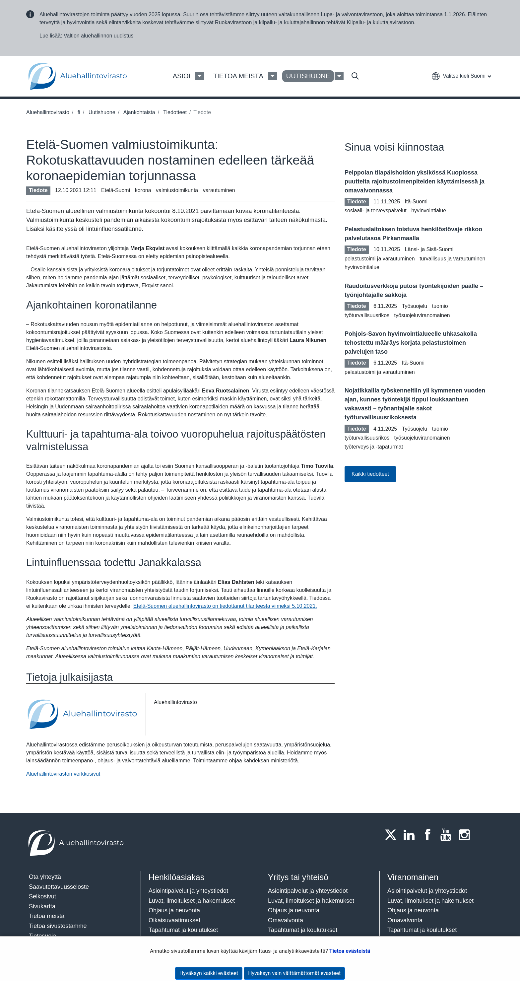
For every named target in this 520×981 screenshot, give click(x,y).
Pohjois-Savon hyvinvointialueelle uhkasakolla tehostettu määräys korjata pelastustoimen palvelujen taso (411, 342)
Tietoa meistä (46, 916)
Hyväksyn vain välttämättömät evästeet (294, 973)
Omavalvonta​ (404, 920)
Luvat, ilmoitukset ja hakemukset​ (192, 900)
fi (78, 112)
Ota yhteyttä (45, 877)
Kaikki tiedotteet (370, 474)
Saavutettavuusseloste (59, 886)
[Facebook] (429, 834)
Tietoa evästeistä (349, 951)
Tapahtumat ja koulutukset (183, 930)
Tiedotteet (174, 112)
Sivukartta (42, 906)
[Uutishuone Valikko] (339, 76)
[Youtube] (448, 834)
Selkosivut (42, 896)
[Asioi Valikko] (199, 76)
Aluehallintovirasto (47, 112)
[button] (461, 75)
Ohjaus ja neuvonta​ (174, 910)
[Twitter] (392, 834)
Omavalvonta (285, 920)
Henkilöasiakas (176, 877)
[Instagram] (466, 834)
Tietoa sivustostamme (58, 926)
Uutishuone (101, 112)
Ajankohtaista (138, 112)
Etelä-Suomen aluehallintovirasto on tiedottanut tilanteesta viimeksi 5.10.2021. (225, 606)
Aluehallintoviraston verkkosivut (63, 774)
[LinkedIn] (411, 834)
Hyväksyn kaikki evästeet (208, 973)
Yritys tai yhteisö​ (298, 877)
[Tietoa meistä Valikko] (272, 76)
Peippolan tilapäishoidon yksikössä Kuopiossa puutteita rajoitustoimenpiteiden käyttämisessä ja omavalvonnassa (415, 181)
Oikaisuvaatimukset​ (174, 920)
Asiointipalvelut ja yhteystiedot (188, 890)
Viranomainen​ (412, 877)
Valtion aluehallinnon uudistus (99, 35)
